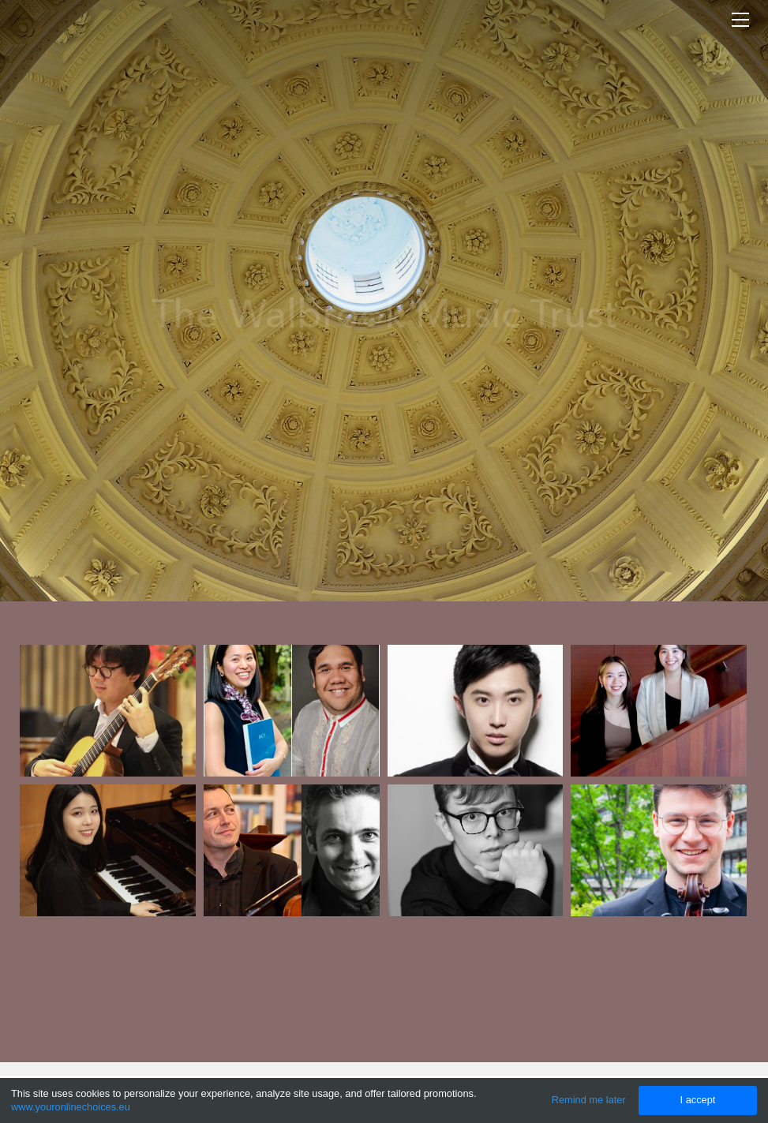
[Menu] (740, 19)
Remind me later (589, 1100)
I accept (698, 1100)
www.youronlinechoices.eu (70, 1107)
